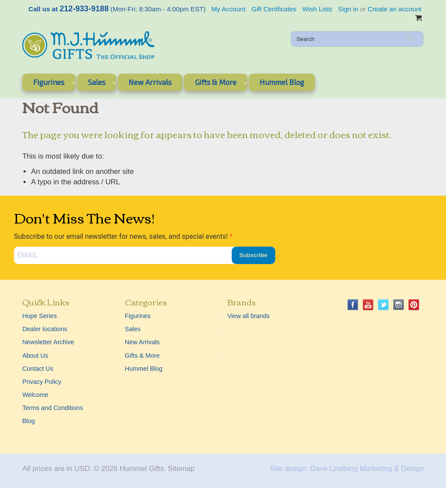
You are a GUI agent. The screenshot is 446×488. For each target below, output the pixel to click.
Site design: (289, 468)
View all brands (248, 315)
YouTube (368, 304)
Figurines (48, 84)
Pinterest (414, 304)
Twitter (383, 304)
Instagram (398, 304)
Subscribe (253, 255)
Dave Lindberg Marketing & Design (367, 468)
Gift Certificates (273, 9)
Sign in (348, 9)
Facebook (353, 304)
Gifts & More (215, 84)
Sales (96, 84)
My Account (229, 9)
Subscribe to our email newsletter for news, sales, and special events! (122, 236)
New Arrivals (150, 82)
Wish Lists (317, 9)
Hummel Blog (282, 82)
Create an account (394, 9)
